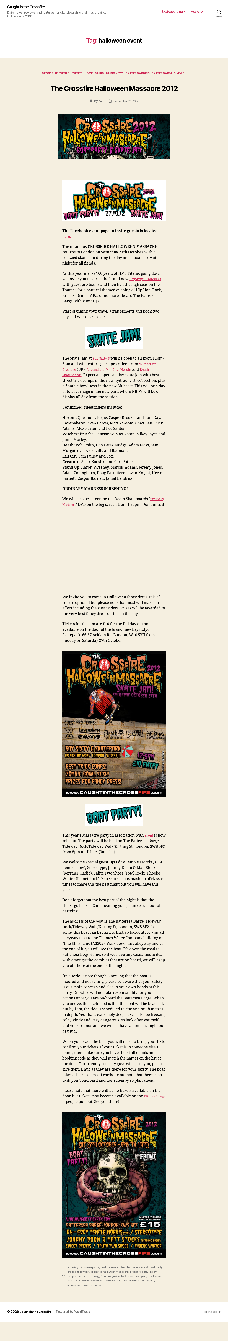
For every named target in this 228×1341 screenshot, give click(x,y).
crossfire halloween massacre (119, 1291)
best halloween (111, 1287)
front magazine (119, 1296)
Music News (117, 74)
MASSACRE (129, 1300)
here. (67, 250)
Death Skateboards (86, 389)
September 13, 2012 (125, 115)
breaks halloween (87, 1291)
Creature (91, 384)
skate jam (73, 1304)
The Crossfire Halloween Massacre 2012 (114, 94)
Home (86, 74)
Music (195, 12)
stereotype (88, 1304)
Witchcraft (71, 384)
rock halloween (149, 1300)
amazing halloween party (83, 1287)
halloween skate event (105, 1300)
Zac (99, 115)
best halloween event (137, 1287)
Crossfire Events (50, 74)
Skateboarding (172, 12)
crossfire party (150, 1291)
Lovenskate (119, 384)
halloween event (78, 1300)
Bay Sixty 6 (102, 373)
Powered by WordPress (76, 1331)
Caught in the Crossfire (29, 7)
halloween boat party (144, 1296)
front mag (101, 1296)
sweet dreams (107, 1304)
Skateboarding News (175, 74)
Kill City (138, 384)
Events (73, 74)
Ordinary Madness (79, 519)
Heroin (153, 384)
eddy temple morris (80, 1296)
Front (149, 855)
